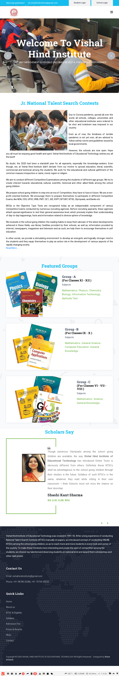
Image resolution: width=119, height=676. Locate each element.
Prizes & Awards (14, 629)
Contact (10, 640)
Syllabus (10, 618)
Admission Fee (13, 624)
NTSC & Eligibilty (14, 612)
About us (10, 607)
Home (9, 601)
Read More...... (13, 248)
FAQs (8, 635)
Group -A (69, 277)
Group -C (83, 382)
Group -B (71, 329)
